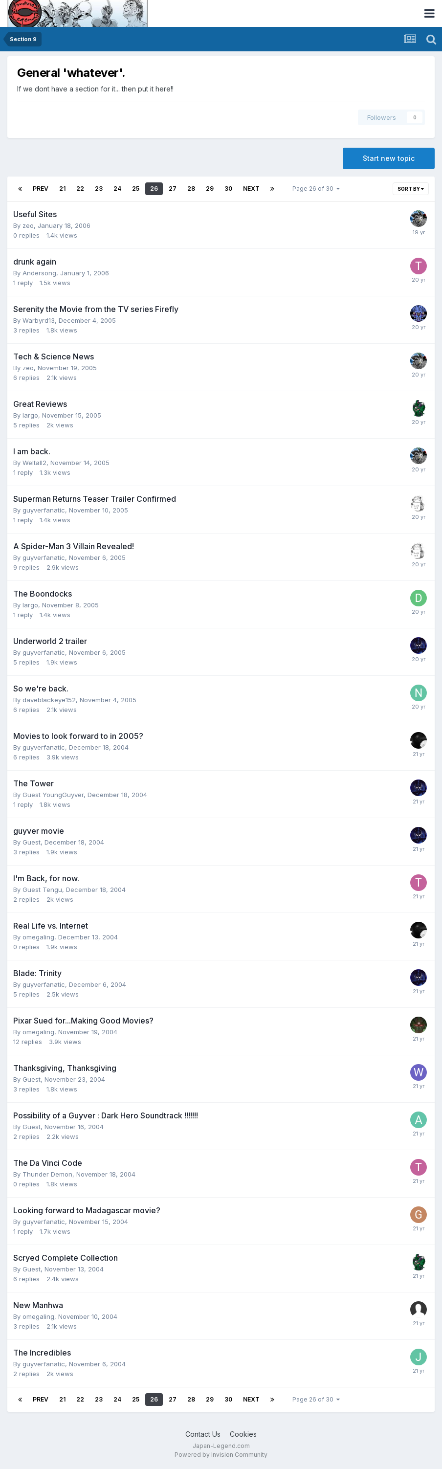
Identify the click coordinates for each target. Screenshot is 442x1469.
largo (30, 415)
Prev (40, 188)
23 (99, 188)
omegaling (38, 937)
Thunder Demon (47, 1174)
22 (80, 188)
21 (62, 188)
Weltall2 (34, 463)
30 (228, 188)
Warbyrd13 (38, 320)
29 (210, 188)
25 (135, 188)
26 (154, 188)
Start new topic (389, 158)
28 (191, 188)
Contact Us (203, 1434)
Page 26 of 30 (316, 188)
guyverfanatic (43, 510)
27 (173, 188)
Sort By (411, 189)
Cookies (243, 1434)
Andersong (39, 273)
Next (251, 188)
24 (117, 188)
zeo (28, 225)
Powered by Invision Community (221, 1454)
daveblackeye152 (49, 700)
